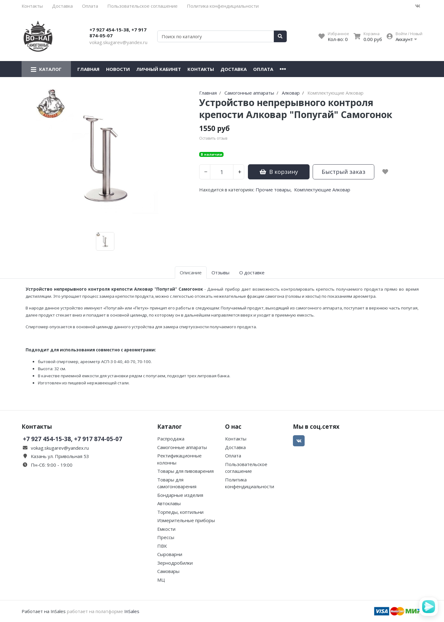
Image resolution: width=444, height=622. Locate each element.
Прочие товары (273, 189)
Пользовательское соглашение (142, 6)
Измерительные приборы (186, 520)
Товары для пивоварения (185, 471)
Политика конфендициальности (223, 6)
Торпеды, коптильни (180, 512)
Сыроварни (169, 554)
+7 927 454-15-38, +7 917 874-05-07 (117, 33)
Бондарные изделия (180, 495)
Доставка (62, 6)
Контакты (32, 6)
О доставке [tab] (252, 272)
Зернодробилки (175, 563)
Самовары (168, 571)
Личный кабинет (158, 69)
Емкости (166, 529)
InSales (131, 611)
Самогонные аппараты (182, 447)
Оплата (90, 6)
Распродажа (170, 439)
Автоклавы (169, 503)
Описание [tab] (191, 272)
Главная (88, 69)
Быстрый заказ (343, 171)
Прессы (165, 537)
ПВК (162, 546)
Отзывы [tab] (220, 272)
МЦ (161, 580)
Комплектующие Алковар (322, 189)
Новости (118, 69)
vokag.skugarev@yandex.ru (118, 42)
